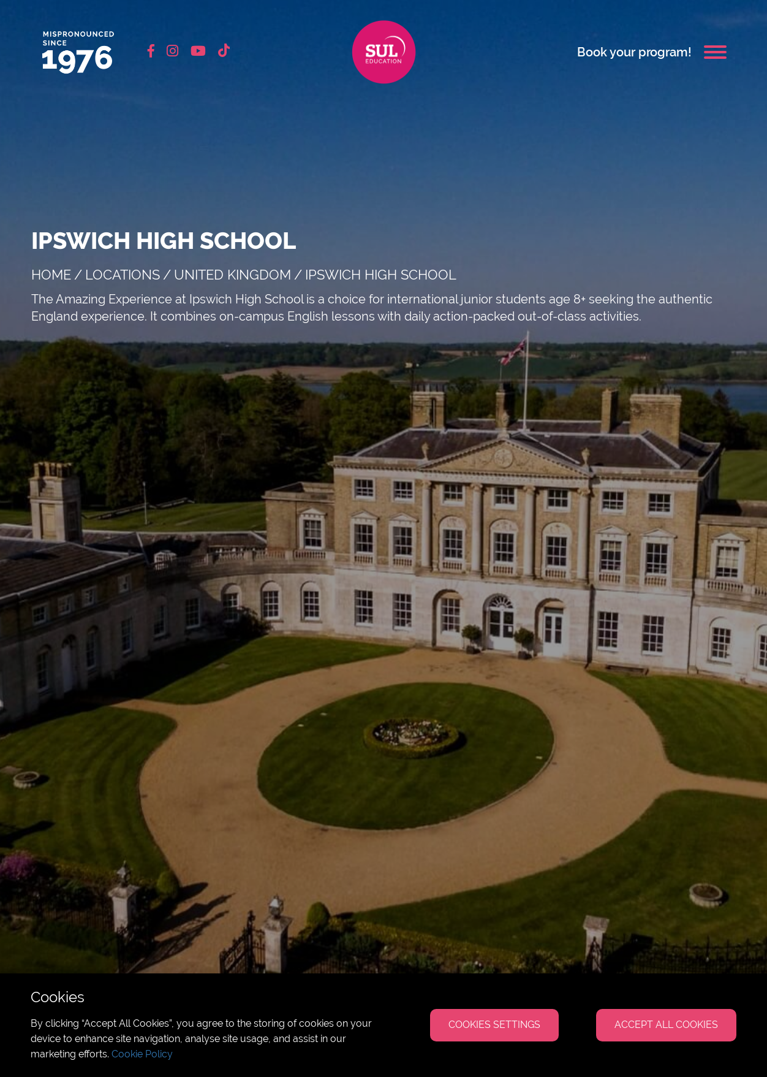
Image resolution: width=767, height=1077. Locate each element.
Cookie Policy (142, 1054)
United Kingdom (232, 275)
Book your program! (634, 52)
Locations (122, 275)
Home (51, 275)
